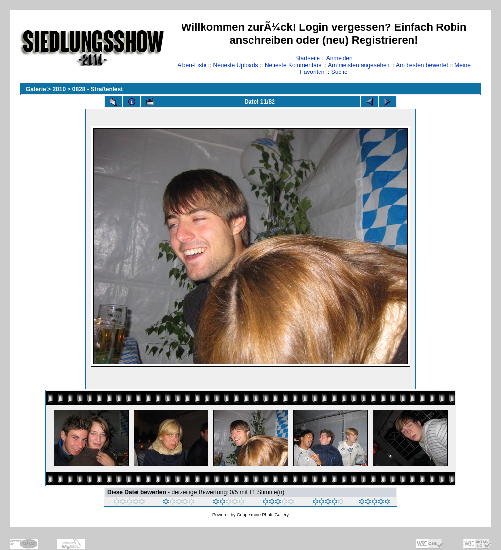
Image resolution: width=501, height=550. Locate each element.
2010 (59, 89)
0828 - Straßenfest (97, 89)
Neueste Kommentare (293, 65)
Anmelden (339, 58)
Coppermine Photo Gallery (263, 514)
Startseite (307, 58)
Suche (339, 72)
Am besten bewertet (422, 65)
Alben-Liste (191, 65)
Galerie (36, 89)
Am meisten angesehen (358, 65)
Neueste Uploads (235, 65)
